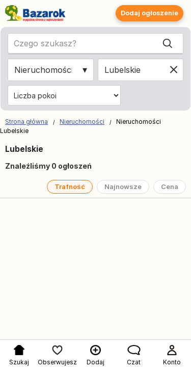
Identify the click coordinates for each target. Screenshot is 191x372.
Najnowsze (123, 186)
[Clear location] (174, 70)
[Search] (167, 43)
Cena (169, 186)
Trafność (69, 186)
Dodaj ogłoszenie (149, 13)
